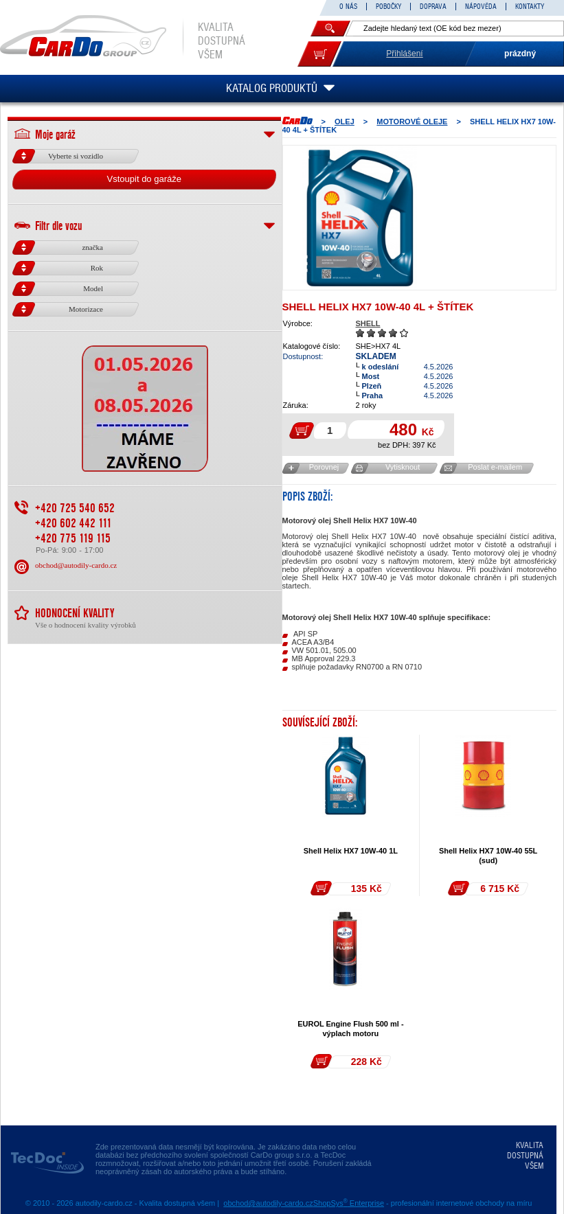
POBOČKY (388, 6)
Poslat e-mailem (495, 467)
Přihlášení (404, 53)
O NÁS (348, 6)
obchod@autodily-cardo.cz (76, 565)
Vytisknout (402, 467)
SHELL (368, 323)
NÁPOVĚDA (481, 6)
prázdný (520, 53)
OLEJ (344, 121)
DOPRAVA (433, 6)
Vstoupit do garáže (144, 179)
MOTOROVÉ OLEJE (411, 121)
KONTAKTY (529, 6)
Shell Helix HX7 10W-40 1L (351, 851)
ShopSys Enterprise (348, 1203)
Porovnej (324, 467)
